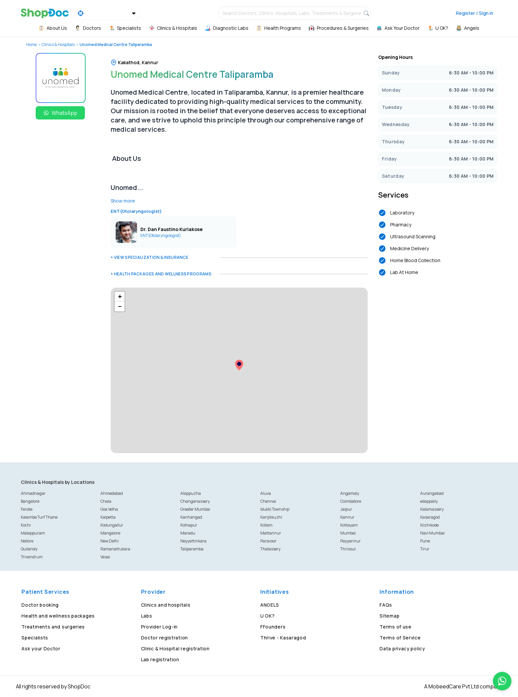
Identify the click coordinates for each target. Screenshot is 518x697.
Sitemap (389, 616)
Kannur (347, 517)
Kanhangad (191, 517)
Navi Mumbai (432, 533)
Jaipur (346, 509)
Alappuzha (190, 493)
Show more (123, 201)
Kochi (26, 525)
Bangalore (30, 501)
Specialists (34, 637)
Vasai (105, 557)
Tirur (424, 549)
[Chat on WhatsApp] (502, 681)
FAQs (386, 605)
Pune (425, 541)
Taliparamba (192, 549)
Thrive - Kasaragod (283, 637)
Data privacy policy (402, 648)
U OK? (267, 616)
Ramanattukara (115, 549)
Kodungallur (111, 525)
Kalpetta (108, 517)
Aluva (265, 493)
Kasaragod (430, 517)
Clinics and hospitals (166, 605)
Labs (146, 616)
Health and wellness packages (58, 616)
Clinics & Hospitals (58, 44)
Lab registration (160, 659)
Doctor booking (40, 605)
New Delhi (109, 541)
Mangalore (110, 533)
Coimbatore (350, 501)
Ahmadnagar (33, 493)
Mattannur (270, 533)
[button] (239, 365)
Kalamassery (432, 509)
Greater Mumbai (195, 509)
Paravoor (268, 541)
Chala (105, 501)
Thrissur (348, 549)
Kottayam (349, 525)
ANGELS (269, 605)
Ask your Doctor (40, 648)
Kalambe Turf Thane (39, 517)
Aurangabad (432, 493)
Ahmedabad (111, 493)
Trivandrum (32, 557)
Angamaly (349, 493)
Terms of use (395, 627)
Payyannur (350, 541)
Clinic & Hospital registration (175, 648)
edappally (429, 501)
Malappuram (33, 533)
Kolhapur (188, 525)
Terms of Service (400, 637)
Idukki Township (274, 509)
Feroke (26, 509)
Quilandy (29, 549)
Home (31, 44)
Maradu (187, 533)
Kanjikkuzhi (271, 517)
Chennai (268, 501)
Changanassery (195, 501)
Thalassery (270, 549)
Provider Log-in (159, 627)
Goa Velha (109, 509)
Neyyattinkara (193, 541)
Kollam (266, 525)
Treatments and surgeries (53, 627)
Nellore (27, 541)
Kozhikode (429, 525)
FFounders (272, 627)
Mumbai (348, 533)
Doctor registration (164, 637)
